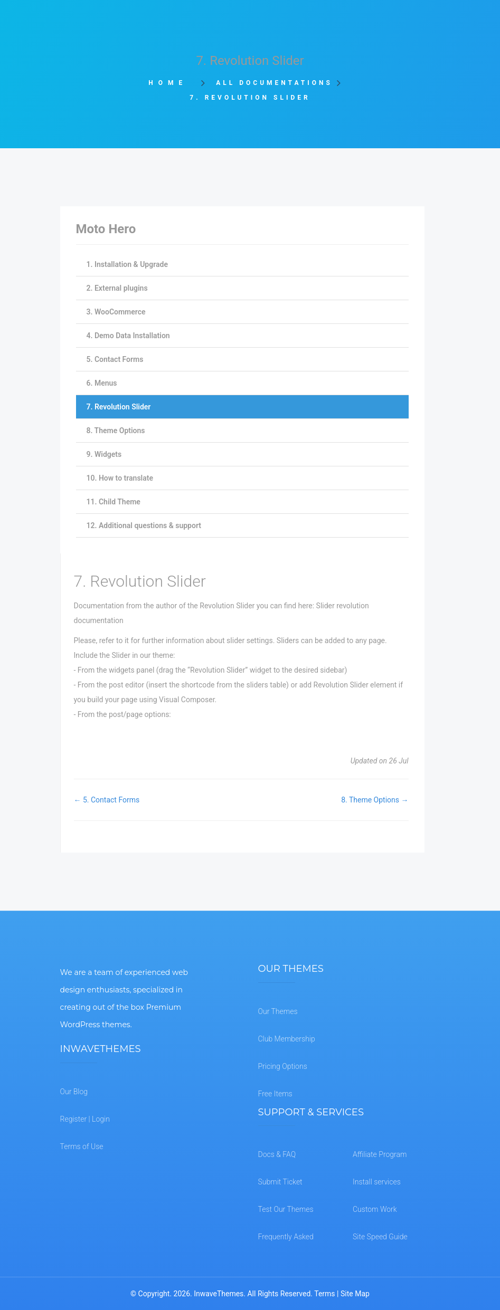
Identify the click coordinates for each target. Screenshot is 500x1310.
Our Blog (74, 1091)
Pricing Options (282, 1066)
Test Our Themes (286, 1209)
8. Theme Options (116, 430)
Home (171, 83)
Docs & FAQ (277, 1154)
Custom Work (375, 1209)
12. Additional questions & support (144, 525)
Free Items (275, 1093)
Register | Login (85, 1119)
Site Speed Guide (380, 1236)
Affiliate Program (380, 1154)
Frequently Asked (286, 1236)
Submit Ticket (280, 1182)
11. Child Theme (113, 502)
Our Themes (278, 1011)
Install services (377, 1182)
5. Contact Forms (115, 359)
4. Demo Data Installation (128, 335)
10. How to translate (120, 478)
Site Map (355, 1293)
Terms (324, 1293)
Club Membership (286, 1039)
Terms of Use (81, 1146)
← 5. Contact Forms (107, 800)
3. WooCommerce (116, 312)
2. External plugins (117, 288)
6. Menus (102, 383)
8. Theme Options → (374, 800)
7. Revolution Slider (119, 407)
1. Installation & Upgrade (127, 264)
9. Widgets (104, 454)
